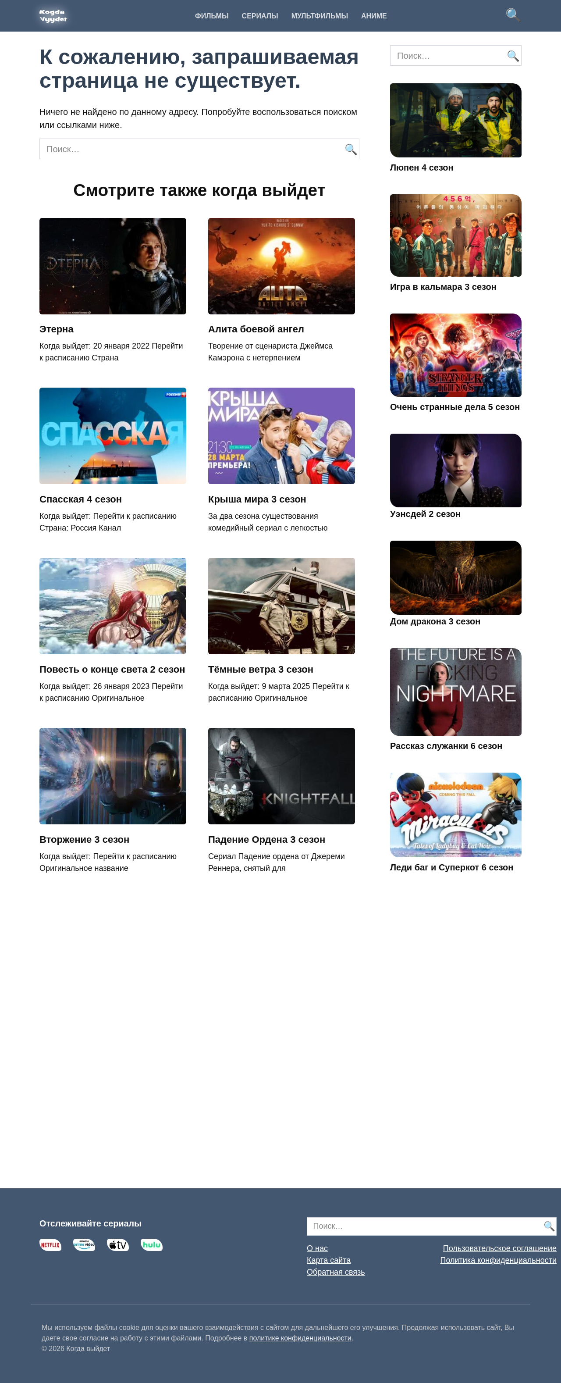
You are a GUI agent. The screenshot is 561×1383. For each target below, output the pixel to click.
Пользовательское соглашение (500, 1248)
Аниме (374, 16)
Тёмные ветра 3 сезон (260, 669)
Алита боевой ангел (256, 329)
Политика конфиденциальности (498, 1260)
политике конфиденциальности (300, 1338)
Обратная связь (336, 1272)
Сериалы (260, 16)
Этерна (56, 329)
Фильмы (211, 16)
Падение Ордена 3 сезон (266, 839)
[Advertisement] (456, 1043)
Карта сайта (329, 1260)
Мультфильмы (319, 16)
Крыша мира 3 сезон (257, 499)
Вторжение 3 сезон (84, 839)
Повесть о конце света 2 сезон (112, 669)
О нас (317, 1248)
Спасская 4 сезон (80, 499)
